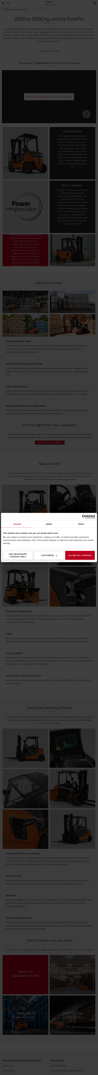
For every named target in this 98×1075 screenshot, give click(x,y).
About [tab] (81, 524)
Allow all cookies (80, 555)
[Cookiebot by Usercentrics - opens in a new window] (84, 517)
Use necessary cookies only (18, 555)
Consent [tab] (17, 524)
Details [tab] (49, 524)
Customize (49, 555)
